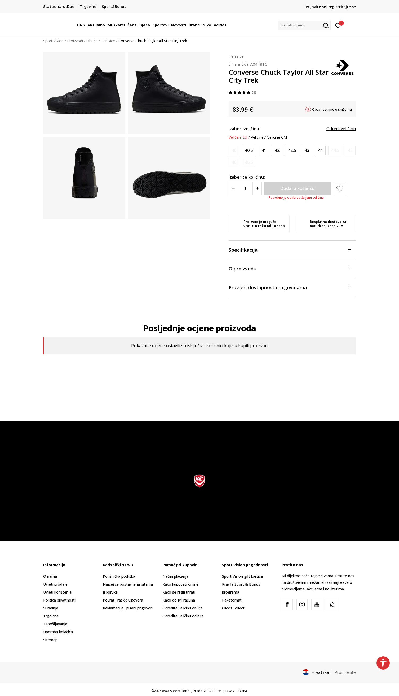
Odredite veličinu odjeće (183, 615)
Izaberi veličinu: (244, 128)
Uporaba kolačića (58, 631)
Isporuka (110, 592)
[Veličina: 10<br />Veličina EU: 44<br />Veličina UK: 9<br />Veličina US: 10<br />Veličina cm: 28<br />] (320, 150)
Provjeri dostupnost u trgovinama (290, 287)
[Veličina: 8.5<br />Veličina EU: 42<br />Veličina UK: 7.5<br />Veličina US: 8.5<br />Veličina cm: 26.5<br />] (277, 150)
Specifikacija (290, 249)
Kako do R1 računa (178, 600)
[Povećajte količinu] (257, 188)
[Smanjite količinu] (233, 188)
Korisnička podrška (119, 576)
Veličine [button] (257, 137)
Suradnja (50, 608)
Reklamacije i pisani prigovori (128, 608)
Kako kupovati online (180, 584)
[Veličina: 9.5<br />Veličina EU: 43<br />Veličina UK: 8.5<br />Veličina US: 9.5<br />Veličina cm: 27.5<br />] (307, 150)
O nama (50, 576)
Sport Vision (53, 40)
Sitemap (50, 639)
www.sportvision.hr (176, 691)
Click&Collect (233, 608)
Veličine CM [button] (277, 137)
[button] (304, 25)
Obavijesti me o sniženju (332, 109)
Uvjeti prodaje (55, 584)
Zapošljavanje (55, 623)
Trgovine (51, 615)
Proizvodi (75, 40)
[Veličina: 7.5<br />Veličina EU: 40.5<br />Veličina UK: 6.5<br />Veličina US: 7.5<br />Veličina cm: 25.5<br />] (249, 150)
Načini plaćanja (175, 576)
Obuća (91, 40)
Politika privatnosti (59, 600)
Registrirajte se (341, 6)
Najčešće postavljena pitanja (128, 584)
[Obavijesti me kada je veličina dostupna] (234, 150)
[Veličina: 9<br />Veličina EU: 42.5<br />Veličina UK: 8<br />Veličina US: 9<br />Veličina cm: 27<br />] (292, 150)
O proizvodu (290, 268)
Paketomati (232, 600)
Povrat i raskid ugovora (123, 600)
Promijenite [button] (345, 672)
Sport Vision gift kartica (242, 576)
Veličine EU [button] (238, 137)
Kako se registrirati (178, 592)
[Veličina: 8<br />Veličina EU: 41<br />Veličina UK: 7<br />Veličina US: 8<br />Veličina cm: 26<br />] (264, 150)
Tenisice (108, 40)
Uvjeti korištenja (57, 592)
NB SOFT (209, 691)
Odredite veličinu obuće (182, 608)
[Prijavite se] (338, 25)
